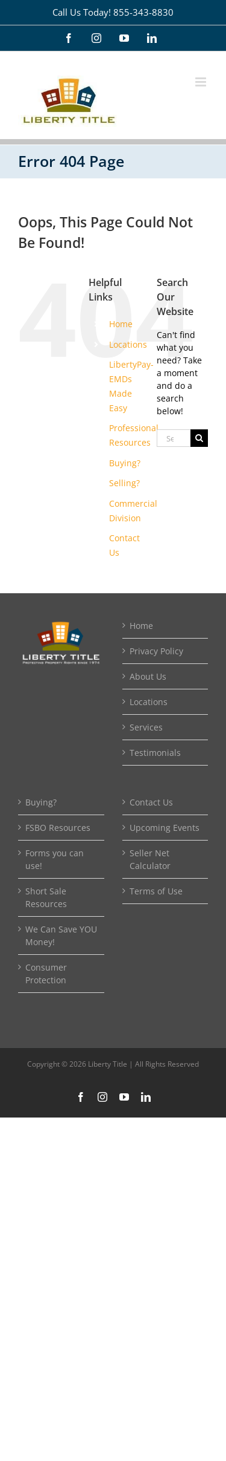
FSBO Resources (57, 827)
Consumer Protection (46, 974)
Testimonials (155, 752)
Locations (128, 344)
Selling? (124, 483)
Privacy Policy (156, 651)
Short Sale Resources (46, 897)
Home (121, 324)
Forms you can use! (54, 859)
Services (146, 727)
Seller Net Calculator (150, 859)
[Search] (199, 438)
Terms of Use (156, 891)
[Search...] (173, 438)
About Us (148, 676)
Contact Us (151, 802)
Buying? (124, 463)
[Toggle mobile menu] (201, 82)
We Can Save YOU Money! (61, 935)
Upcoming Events (164, 827)
